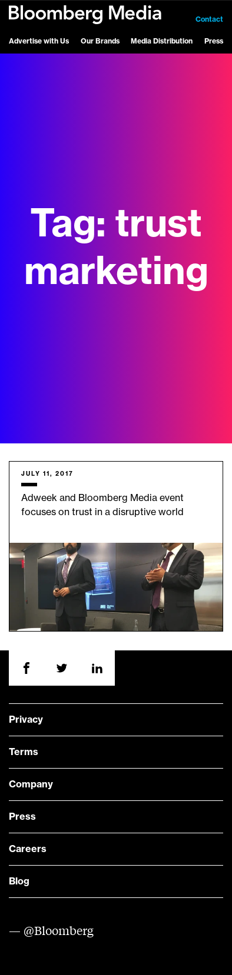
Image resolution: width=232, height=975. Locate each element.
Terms (23, 752)
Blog (19, 881)
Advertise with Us (39, 41)
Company (31, 784)
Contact (209, 19)
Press (213, 41)
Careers (28, 849)
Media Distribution (162, 41)
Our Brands (100, 41)
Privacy (26, 719)
